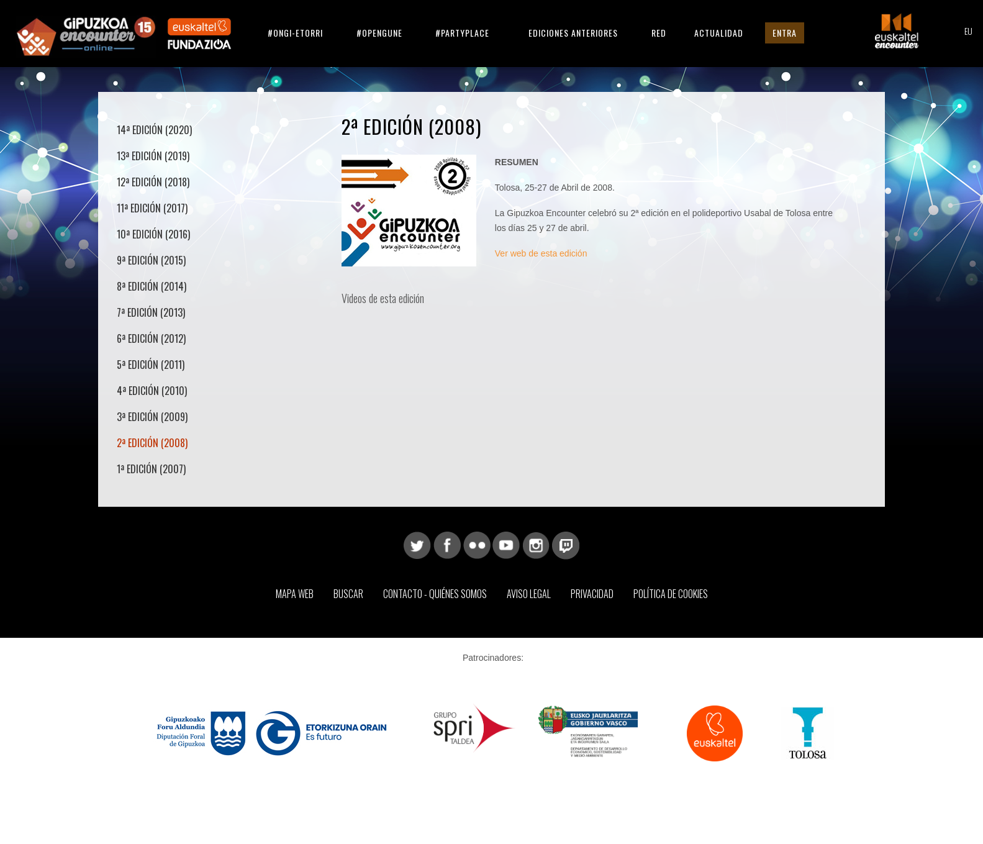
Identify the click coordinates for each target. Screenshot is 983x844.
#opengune (379, 32)
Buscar (348, 593)
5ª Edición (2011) (150, 364)
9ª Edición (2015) (151, 260)
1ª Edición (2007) (151, 468)
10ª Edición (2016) (153, 234)
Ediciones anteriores (573, 32)
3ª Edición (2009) (152, 416)
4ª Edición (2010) (152, 390)
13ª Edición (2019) (153, 155)
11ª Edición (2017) (152, 208)
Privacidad (592, 593)
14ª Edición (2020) (154, 129)
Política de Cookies (670, 593)
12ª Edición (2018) (153, 182)
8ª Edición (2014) (151, 286)
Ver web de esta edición (541, 253)
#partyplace (462, 32)
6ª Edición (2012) (151, 338)
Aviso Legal (529, 593)
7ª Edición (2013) (151, 312)
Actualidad (718, 32)
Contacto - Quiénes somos (435, 593)
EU (968, 32)
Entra (784, 32)
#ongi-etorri (295, 32)
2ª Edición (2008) (152, 442)
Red (658, 32)
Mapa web (295, 593)
